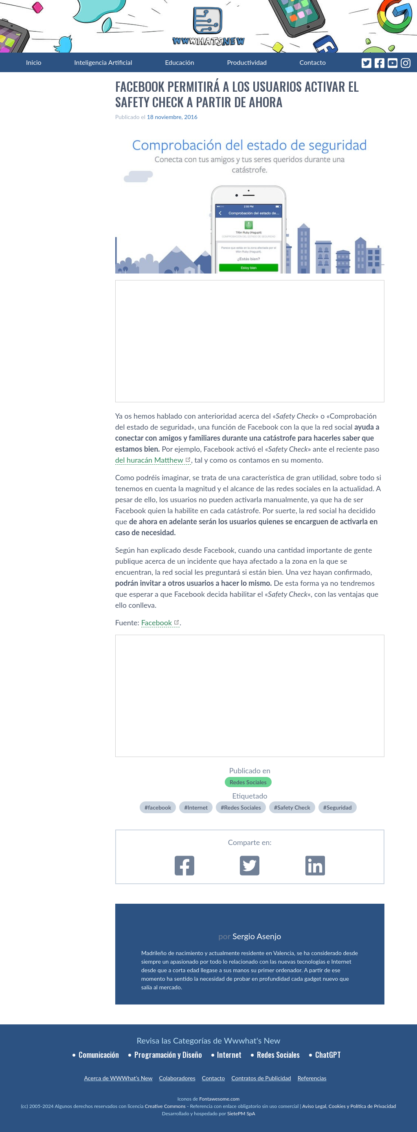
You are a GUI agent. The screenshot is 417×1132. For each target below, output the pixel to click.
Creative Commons (165, 1106)
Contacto (312, 62)
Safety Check (293, 807)
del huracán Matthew (149, 459)
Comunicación (99, 1054)
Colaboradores (177, 1078)
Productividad (247, 62)
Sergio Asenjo (257, 936)
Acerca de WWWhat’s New (118, 1078)
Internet (198, 807)
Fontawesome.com (219, 1099)
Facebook (156, 622)
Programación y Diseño (168, 1054)
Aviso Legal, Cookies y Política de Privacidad (349, 1106)
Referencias (312, 1078)
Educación (179, 62)
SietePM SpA (241, 1113)
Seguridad (339, 807)
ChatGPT (328, 1054)
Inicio (34, 62)
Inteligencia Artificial (103, 62)
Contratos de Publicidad (261, 1078)
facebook (159, 807)
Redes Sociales (248, 782)
